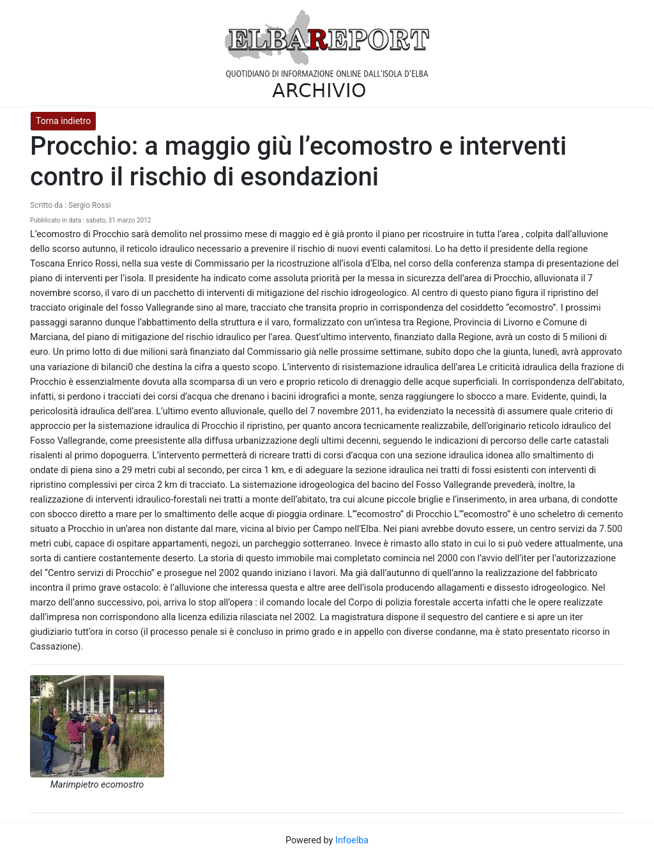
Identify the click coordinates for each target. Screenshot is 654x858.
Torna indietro (63, 121)
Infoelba (352, 840)
